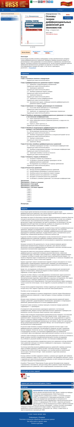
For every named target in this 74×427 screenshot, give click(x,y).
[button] (44, 2)
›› (37, 52)
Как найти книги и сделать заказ (37, 421)
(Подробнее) (32, 67)
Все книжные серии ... (8, 19)
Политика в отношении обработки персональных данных (37, 419)
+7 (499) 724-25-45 (35, 4)
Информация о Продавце (37, 417)
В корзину (68, 18)
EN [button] (41, 1)
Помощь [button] (60, 10)
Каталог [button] (13, 10)
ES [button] (39, 1)
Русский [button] (35, 1)
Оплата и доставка (37, 423)
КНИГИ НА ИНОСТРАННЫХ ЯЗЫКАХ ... (9, 16)
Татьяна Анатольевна (45, 390)
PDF (28, 376)
